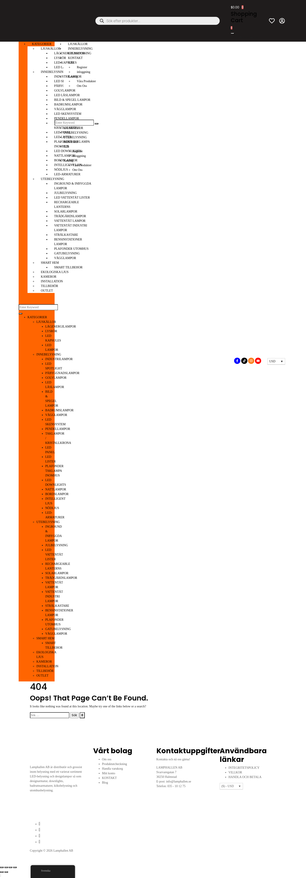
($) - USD (227, 786)
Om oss (106, 759)
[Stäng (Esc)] (15, 867)
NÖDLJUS (52, 508)
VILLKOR (235, 772)
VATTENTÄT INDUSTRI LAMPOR (54, 596)
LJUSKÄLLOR (51, 48)
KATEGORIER (41, 44)
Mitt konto (108, 773)
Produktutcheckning (114, 764)
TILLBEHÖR (49, 286)
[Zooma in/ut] (2, 867)
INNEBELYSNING (53, 72)
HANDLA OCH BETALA (245, 777)
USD (272, 361)
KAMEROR (48, 276)
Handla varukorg (112, 768)
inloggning (83, 72)
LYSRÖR (51, 331)
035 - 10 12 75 (176, 786)
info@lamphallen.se (178, 781)
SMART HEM (50, 262)
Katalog (73, 76)
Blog (105, 782)
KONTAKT (75, 58)
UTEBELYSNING (52, 179)
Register (82, 67)
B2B (71, 62)
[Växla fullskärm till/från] (6, 867)
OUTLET (47, 290)
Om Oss (82, 86)
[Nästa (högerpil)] (6, 872)
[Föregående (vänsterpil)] (2, 872)
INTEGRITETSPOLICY (244, 767)
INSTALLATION (52, 281)
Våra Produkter (86, 81)
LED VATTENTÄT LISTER (54, 554)
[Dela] (10, 867)
